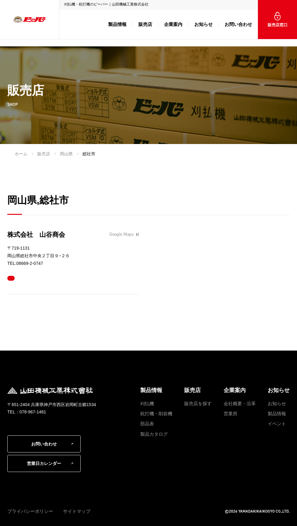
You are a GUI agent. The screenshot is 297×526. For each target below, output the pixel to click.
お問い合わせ (238, 24)
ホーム (21, 153)
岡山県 (66, 153)
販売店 (145, 24)
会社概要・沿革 (240, 403)
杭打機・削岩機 (156, 413)
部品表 (147, 423)
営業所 (230, 413)
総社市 (88, 153)
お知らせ (203, 24)
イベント (277, 423)
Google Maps (121, 234)
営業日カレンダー (44, 463)
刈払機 (147, 403)
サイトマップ (76, 511)
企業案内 (173, 24)
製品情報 (117, 24)
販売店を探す (198, 403)
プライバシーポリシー (30, 511)
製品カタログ (154, 434)
